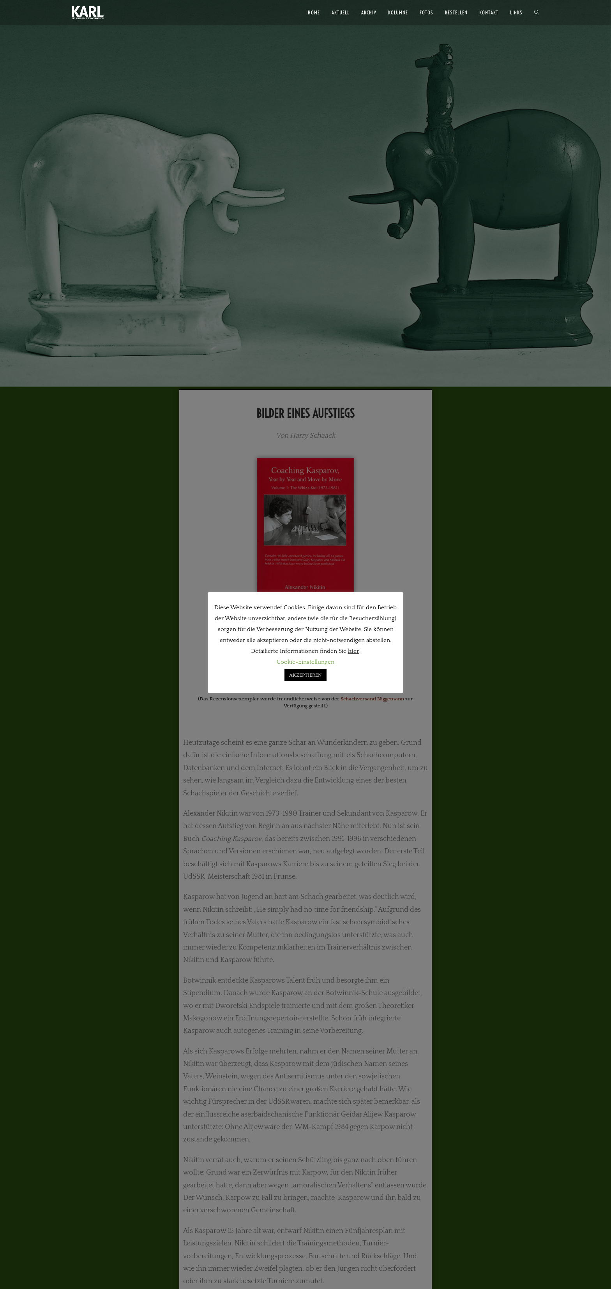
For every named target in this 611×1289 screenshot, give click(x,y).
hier (353, 651)
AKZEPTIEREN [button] (305, 675)
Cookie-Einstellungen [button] (305, 662)
